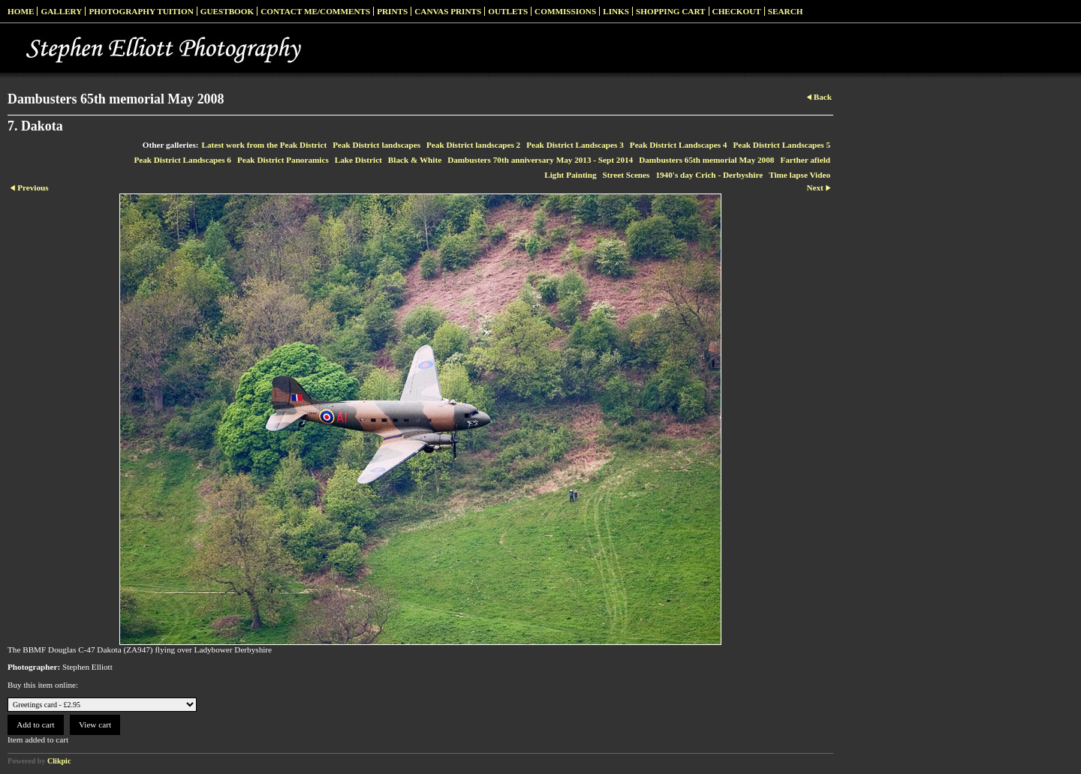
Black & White (414, 159)
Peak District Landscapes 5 (781, 144)
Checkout (736, 11)
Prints (392, 11)
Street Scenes (626, 174)
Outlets (508, 11)
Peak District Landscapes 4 (678, 144)
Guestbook (227, 11)
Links (616, 11)
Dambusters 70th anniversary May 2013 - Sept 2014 (540, 159)
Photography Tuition (141, 11)
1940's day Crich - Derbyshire (709, 174)
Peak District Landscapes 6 (182, 159)
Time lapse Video (799, 174)
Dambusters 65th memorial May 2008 (706, 159)
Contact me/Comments (315, 11)
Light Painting (570, 174)
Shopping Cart (671, 11)
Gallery (61, 11)
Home (21, 11)
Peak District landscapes (376, 144)
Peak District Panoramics (283, 159)
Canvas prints (447, 11)
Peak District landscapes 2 (473, 144)
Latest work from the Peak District (264, 144)
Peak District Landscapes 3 (575, 144)
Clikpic (59, 761)
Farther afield (805, 159)
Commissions (565, 11)
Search (785, 11)
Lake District (358, 159)
